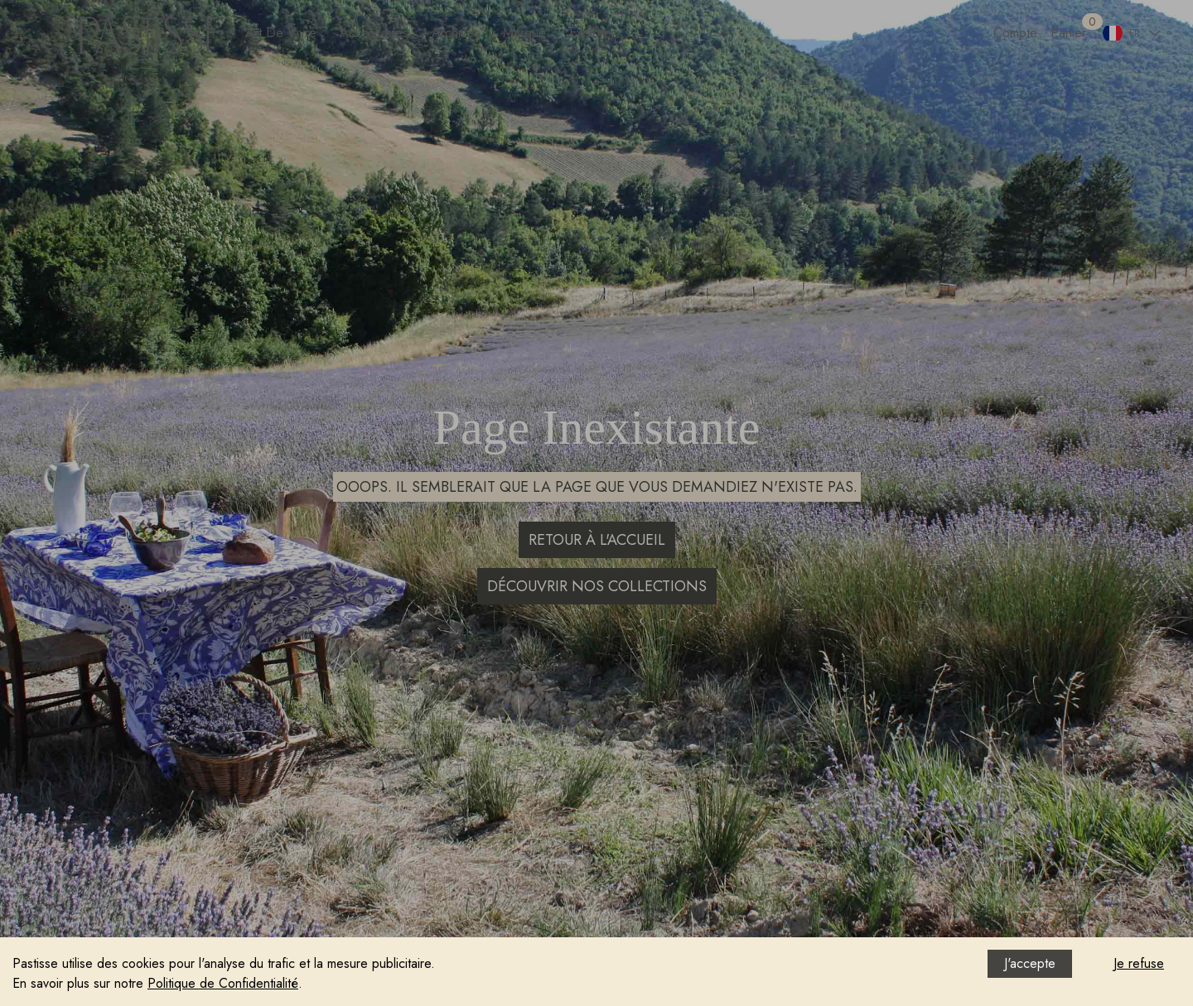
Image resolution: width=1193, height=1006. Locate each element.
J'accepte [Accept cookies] (1029, 963)
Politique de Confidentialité (222, 983)
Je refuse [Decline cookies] (1138, 963)
